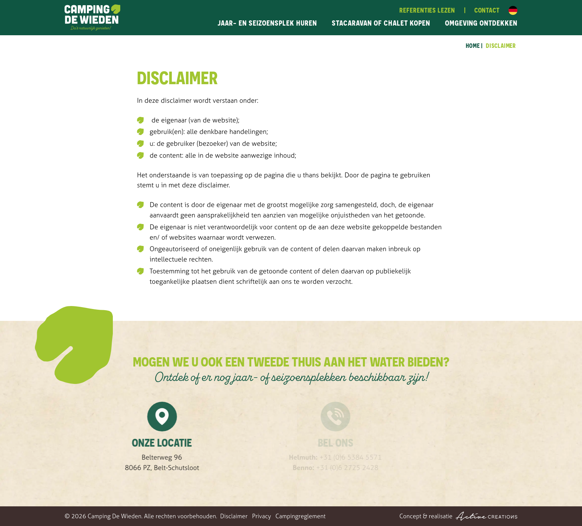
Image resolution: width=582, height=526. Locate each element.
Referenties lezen (427, 10)
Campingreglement (300, 516)
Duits (513, 10)
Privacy (261, 516)
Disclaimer (501, 45)
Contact (487, 10)
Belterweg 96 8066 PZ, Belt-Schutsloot (180, 462)
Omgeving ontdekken (481, 23)
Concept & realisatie (458, 516)
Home (473, 45)
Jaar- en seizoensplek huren (267, 23)
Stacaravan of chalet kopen (381, 23)
